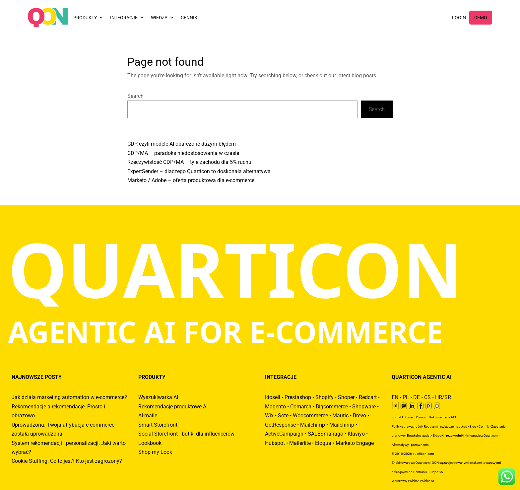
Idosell (272, 397)
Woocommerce (310, 415)
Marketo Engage (355, 443)
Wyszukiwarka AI (158, 397)
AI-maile (147, 415)
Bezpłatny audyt (418, 435)
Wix (269, 415)
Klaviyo (356, 434)
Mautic (340, 415)
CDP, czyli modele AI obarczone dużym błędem (181, 144)
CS (427, 397)
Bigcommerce (332, 406)
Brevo (359, 415)
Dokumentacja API (442, 417)
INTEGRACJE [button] (127, 17)
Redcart (368, 397)
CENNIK (189, 17)
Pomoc (421, 417)
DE (416, 397)
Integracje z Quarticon (482, 435)
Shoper (346, 397)
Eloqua (323, 443)
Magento (275, 406)
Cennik (484, 426)
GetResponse (280, 425)
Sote (283, 415)
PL (406, 397)
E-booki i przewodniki (448, 435)
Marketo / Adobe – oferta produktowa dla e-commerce (190, 180)
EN (395, 397)
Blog (473, 426)
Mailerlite (300, 443)
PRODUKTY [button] (88, 17)
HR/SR (443, 397)
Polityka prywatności (407, 426)
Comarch (300, 406)
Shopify (324, 397)
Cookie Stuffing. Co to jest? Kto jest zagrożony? (67, 461)
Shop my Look (155, 452)
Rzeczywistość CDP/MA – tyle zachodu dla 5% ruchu (189, 162)
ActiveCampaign (284, 434)
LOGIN (459, 17)
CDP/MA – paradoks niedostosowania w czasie (183, 153)
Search (135, 96)
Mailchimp (312, 425)
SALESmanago (325, 434)
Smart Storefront (157, 425)
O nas (409, 417)
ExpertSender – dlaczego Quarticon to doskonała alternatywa (199, 171)
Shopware (364, 406)
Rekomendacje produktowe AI (173, 406)
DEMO (480, 17)
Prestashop (298, 397)
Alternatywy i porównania (410, 445)
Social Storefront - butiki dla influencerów (186, 434)
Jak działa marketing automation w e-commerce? (69, 397)
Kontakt (397, 417)
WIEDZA (162, 17)
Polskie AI (427, 481)
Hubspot (275, 443)
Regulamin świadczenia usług (445, 426)
